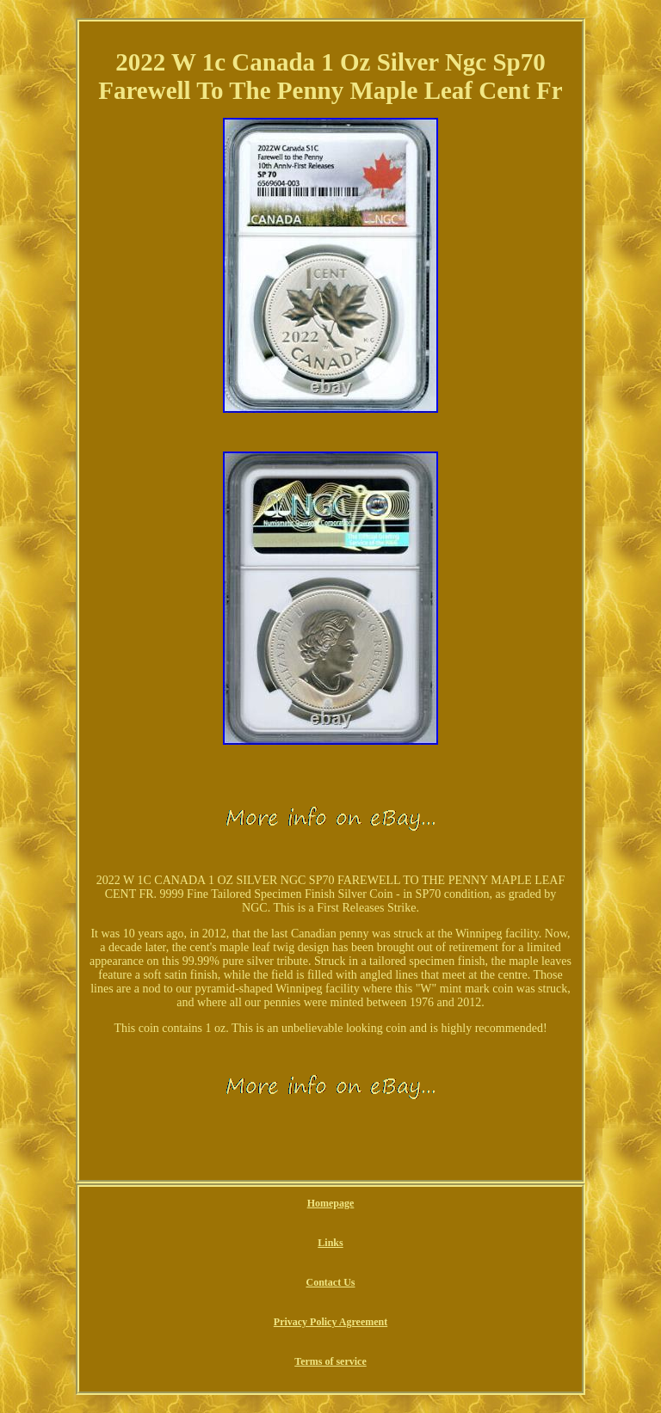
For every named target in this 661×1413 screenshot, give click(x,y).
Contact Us (330, 1282)
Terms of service (330, 1361)
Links (330, 1243)
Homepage (331, 1203)
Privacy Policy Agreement (330, 1322)
